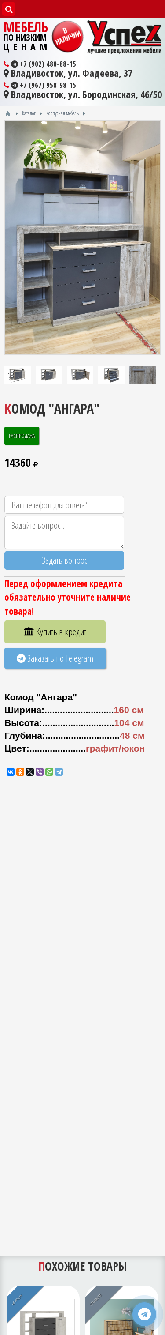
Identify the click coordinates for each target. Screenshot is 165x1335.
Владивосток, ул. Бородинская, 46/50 (83, 95)
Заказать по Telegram (55, 658)
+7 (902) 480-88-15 (40, 64)
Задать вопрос (64, 560)
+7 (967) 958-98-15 (40, 85)
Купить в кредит (55, 631)
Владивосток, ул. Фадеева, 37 (68, 73)
